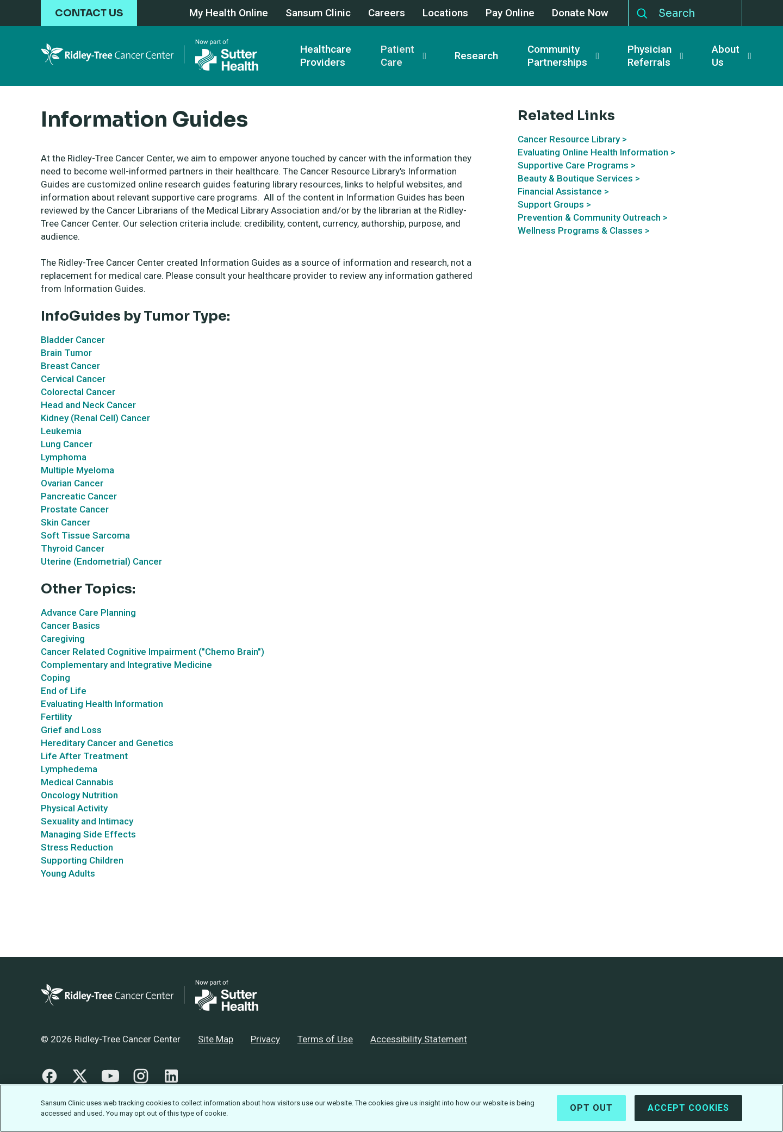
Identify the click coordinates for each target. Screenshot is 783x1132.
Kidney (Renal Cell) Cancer (95, 417)
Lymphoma (63, 457)
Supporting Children (82, 860)
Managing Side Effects (88, 834)
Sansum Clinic (318, 13)
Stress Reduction (77, 847)
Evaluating (540, 152)
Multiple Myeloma (77, 470)
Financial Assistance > (563, 191)
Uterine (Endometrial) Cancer (101, 561)
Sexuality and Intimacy (87, 821)
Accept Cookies (688, 1113)
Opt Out (591, 1113)
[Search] (697, 13)
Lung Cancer (66, 444)
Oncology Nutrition (79, 795)
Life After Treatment (84, 756)
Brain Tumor (66, 352)
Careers (386, 13)
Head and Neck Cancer (88, 404)
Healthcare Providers (325, 55)
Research (476, 55)
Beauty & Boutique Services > (579, 178)
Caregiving (63, 638)
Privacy (265, 1039)
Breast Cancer (70, 365)
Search (642, 11)
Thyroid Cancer (72, 548)
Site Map (215, 1039)
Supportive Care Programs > (577, 165)
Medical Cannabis (77, 782)
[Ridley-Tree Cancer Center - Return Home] (149, 56)
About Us (725, 55)
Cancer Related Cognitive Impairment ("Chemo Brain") (152, 651)
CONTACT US (89, 13)
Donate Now (580, 13)
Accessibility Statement (418, 1039)
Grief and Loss (71, 729)
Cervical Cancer (73, 378)
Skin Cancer (65, 522)
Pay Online (510, 13)
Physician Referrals (649, 55)
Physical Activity (74, 808)
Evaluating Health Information (102, 703)
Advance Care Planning (88, 612)
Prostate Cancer (75, 509)
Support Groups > (554, 204)
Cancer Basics (70, 625)
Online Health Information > (618, 152)
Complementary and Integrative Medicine (126, 664)
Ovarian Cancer (72, 483)
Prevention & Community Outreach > (593, 217)
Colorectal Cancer (78, 391)
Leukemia (61, 431)
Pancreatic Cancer (79, 496)
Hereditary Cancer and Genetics (107, 742)
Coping (55, 677)
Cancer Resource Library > (572, 139)
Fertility (56, 716)
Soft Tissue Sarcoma (85, 535)
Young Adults (68, 873)
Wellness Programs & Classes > (584, 230)
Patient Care (397, 55)
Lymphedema (69, 769)
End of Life (63, 690)
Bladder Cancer (73, 339)
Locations (445, 13)
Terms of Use (325, 1039)
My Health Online (228, 13)
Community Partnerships (557, 55)
